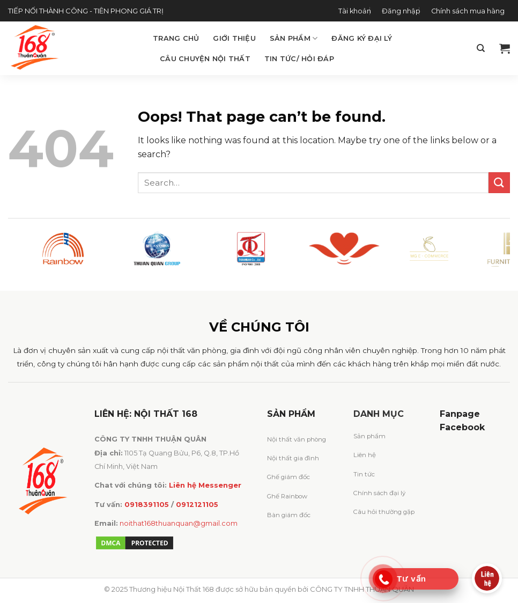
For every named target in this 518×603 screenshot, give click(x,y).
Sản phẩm (294, 38)
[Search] (481, 48)
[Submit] (499, 182)
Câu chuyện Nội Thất (205, 59)
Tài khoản (354, 11)
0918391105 (146, 505)
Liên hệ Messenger (205, 485)
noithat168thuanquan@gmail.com (179, 523)
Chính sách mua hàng (468, 11)
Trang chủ (176, 38)
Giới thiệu (234, 38)
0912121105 (197, 505)
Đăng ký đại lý (361, 38)
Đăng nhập (401, 11)
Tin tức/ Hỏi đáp (299, 59)
